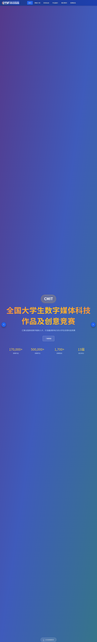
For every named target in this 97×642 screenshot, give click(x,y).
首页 (30, 3)
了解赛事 (48, 338)
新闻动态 (46, 3)
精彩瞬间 (64, 3)
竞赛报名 (73, 3)
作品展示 (55, 3)
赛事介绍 (37, 3)
